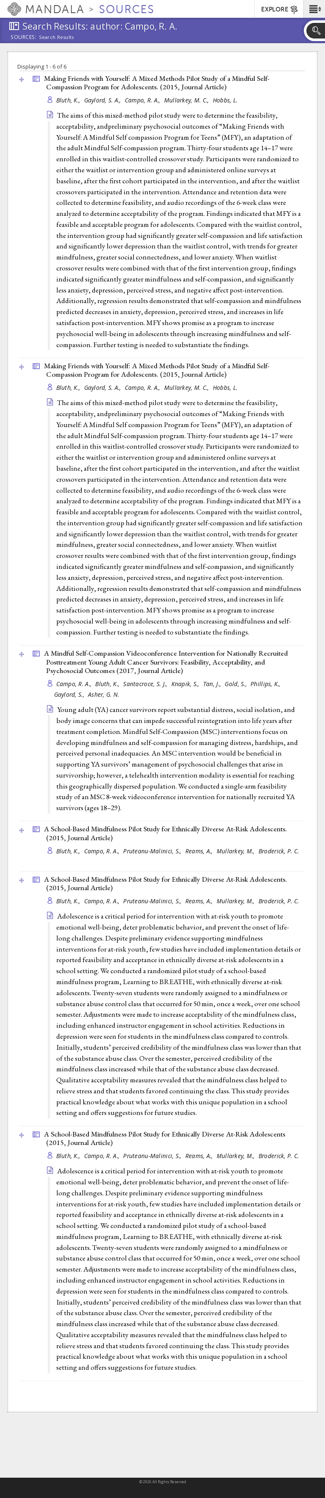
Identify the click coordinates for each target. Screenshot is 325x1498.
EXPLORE (280, 10)
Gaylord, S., (70, 694)
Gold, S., (236, 684)
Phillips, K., (266, 684)
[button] (314, 9)
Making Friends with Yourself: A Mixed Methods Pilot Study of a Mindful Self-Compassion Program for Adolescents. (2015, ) (157, 83)
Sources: (24, 38)
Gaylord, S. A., (103, 100)
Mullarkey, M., (236, 851)
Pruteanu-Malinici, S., (153, 851)
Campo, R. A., (143, 100)
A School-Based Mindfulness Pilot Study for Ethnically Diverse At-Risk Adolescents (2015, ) (164, 1138)
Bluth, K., (69, 100)
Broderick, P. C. (279, 851)
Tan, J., (213, 684)
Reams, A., (200, 851)
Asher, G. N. (103, 694)
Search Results (56, 37)
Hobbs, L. (225, 100)
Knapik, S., (186, 684)
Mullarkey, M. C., (187, 100)
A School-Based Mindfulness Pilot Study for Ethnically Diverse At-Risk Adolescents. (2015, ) (165, 833)
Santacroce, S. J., (146, 684)
